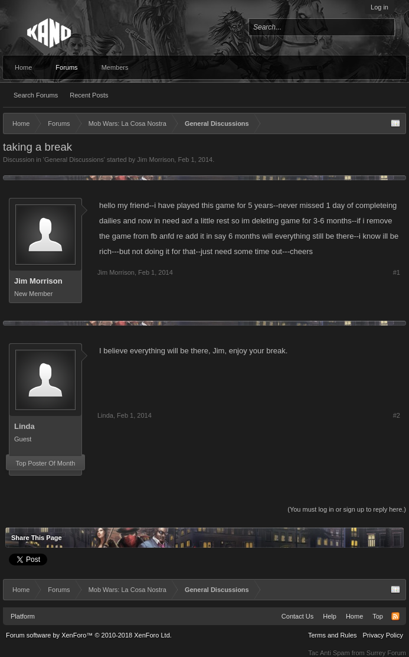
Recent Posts (89, 95)
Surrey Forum (386, 652)
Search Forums (36, 95)
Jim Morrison (155, 159)
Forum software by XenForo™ (89, 635)
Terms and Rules (332, 635)
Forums (66, 67)
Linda (24, 426)
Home (23, 67)
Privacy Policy (383, 635)
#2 (396, 415)
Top (377, 616)
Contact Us (297, 616)
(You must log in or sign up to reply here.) (346, 509)
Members (115, 67)
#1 (396, 272)
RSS (395, 616)
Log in (379, 7)
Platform (23, 616)
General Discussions (74, 159)
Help (329, 616)
